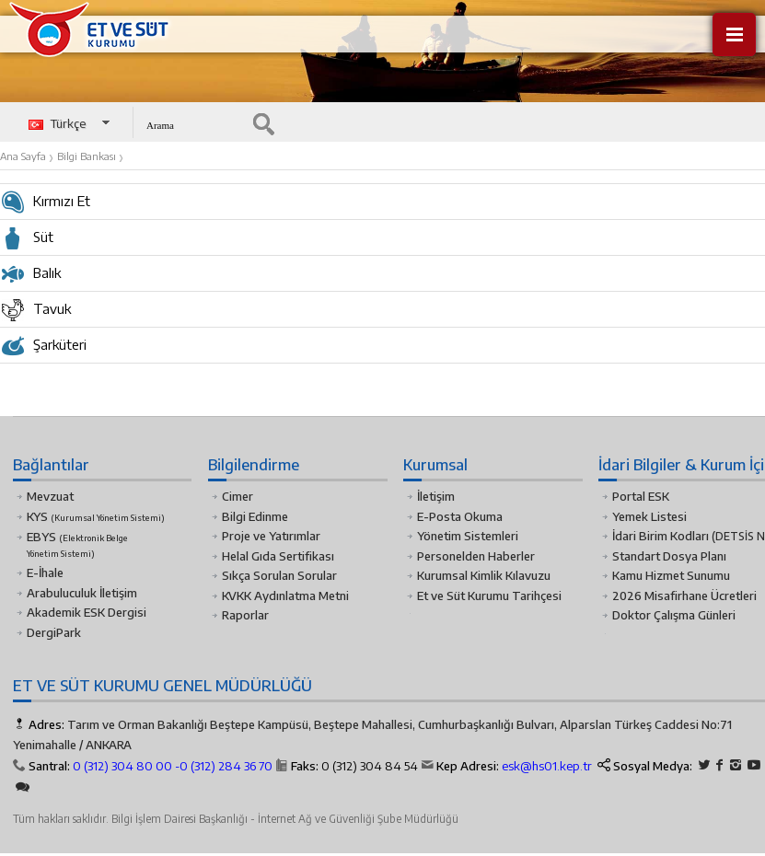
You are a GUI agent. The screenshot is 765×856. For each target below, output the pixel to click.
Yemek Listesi (649, 516)
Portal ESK (640, 496)
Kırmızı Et (46, 205)
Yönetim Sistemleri (467, 535)
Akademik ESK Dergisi (86, 612)
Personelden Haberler (476, 556)
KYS (96, 516)
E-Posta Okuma (460, 516)
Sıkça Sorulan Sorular (279, 575)
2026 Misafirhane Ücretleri (684, 595)
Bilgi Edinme (255, 516)
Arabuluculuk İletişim (82, 592)
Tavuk (36, 313)
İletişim (436, 496)
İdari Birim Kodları (660, 535)
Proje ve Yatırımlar (271, 535)
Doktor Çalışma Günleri (674, 614)
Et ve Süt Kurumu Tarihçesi (489, 595)
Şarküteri (44, 349)
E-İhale (45, 572)
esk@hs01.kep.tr (547, 765)
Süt (27, 241)
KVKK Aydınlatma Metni (285, 595)
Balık (31, 277)
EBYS (77, 544)
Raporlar (245, 614)
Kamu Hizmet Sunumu (671, 575)
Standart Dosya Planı (669, 556)
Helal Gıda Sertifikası (278, 556)
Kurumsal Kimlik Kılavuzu (484, 575)
